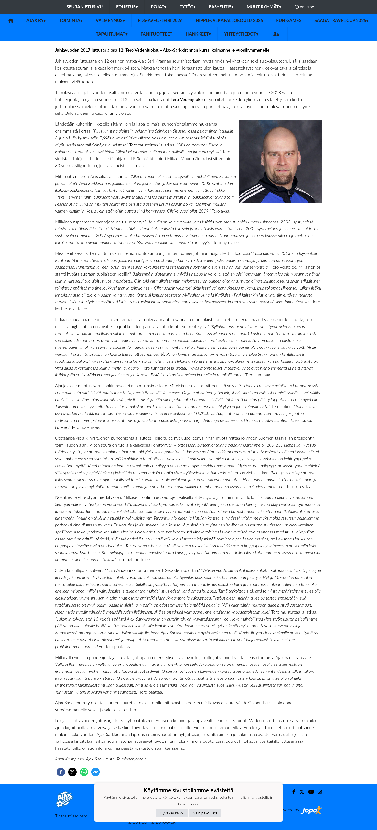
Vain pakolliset (205, 813)
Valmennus (110, 20)
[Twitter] (299, 791)
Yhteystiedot (241, 34)
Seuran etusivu (84, 6)
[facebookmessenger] (95, 772)
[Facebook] (292, 791)
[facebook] (61, 772)
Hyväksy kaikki (172, 813)
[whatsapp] (84, 772)
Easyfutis (221, 6)
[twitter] (72, 772)
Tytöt (188, 6)
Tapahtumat (111, 34)
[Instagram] (318, 791)
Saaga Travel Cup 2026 (341, 20)
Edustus (127, 6)
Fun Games (288, 20)
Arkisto (304, 7)
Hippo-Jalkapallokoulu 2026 (229, 20)
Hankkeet (198, 34)
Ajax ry (36, 20)
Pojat (158, 6)
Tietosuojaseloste (71, 815)
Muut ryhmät (264, 6)
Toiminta (70, 20)
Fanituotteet (156, 34)
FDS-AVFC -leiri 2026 (160, 20)
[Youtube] (309, 791)
